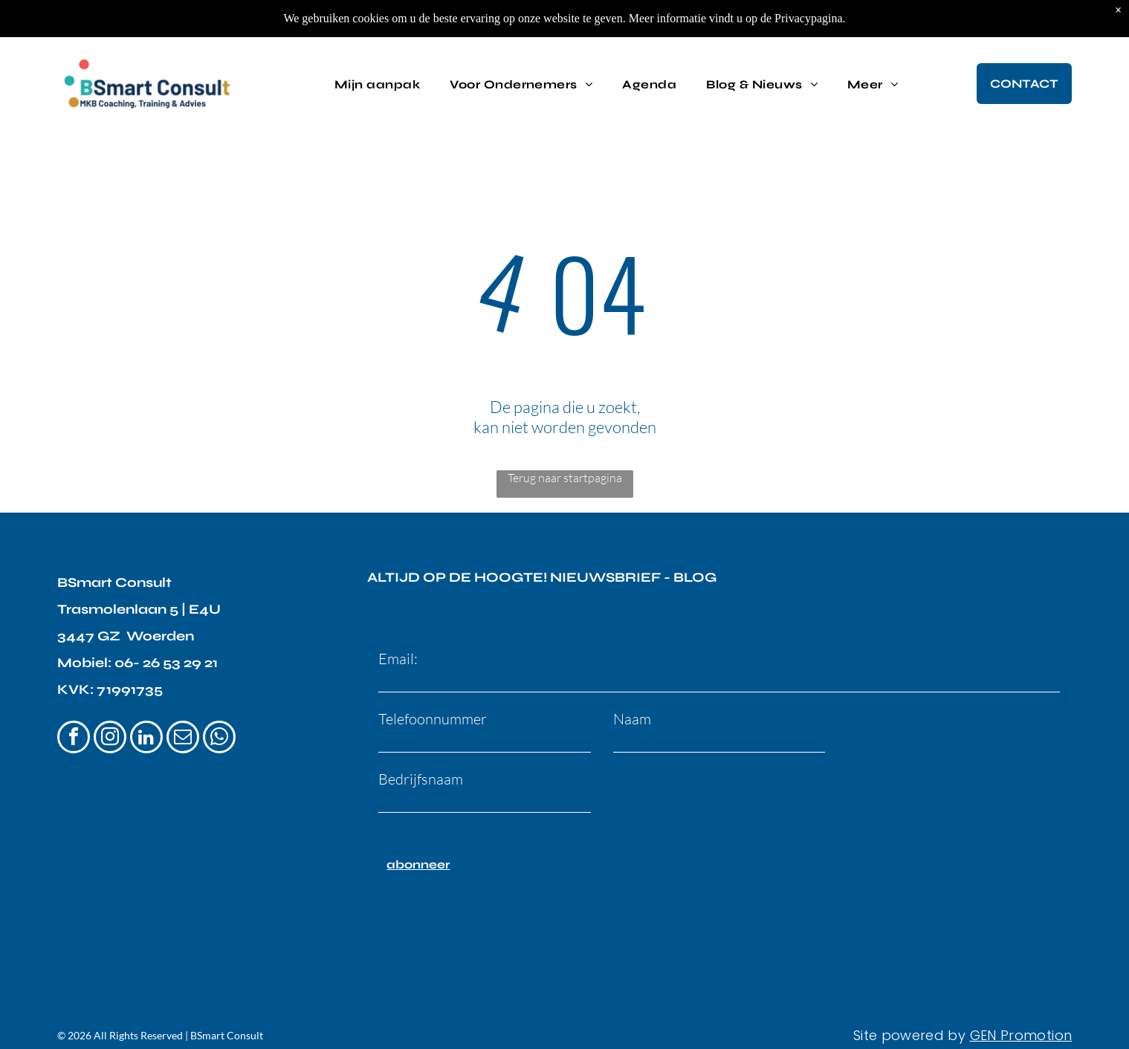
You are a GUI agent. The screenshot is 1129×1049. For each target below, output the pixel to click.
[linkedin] (146, 739)
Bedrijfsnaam (420, 779)
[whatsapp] (219, 739)
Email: (398, 658)
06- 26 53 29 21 (166, 663)
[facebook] (73, 739)
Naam (632, 718)
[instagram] (110, 739)
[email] (182, 739)
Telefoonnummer (432, 718)
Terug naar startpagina (565, 477)
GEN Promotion (1021, 1020)
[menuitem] (377, 78)
